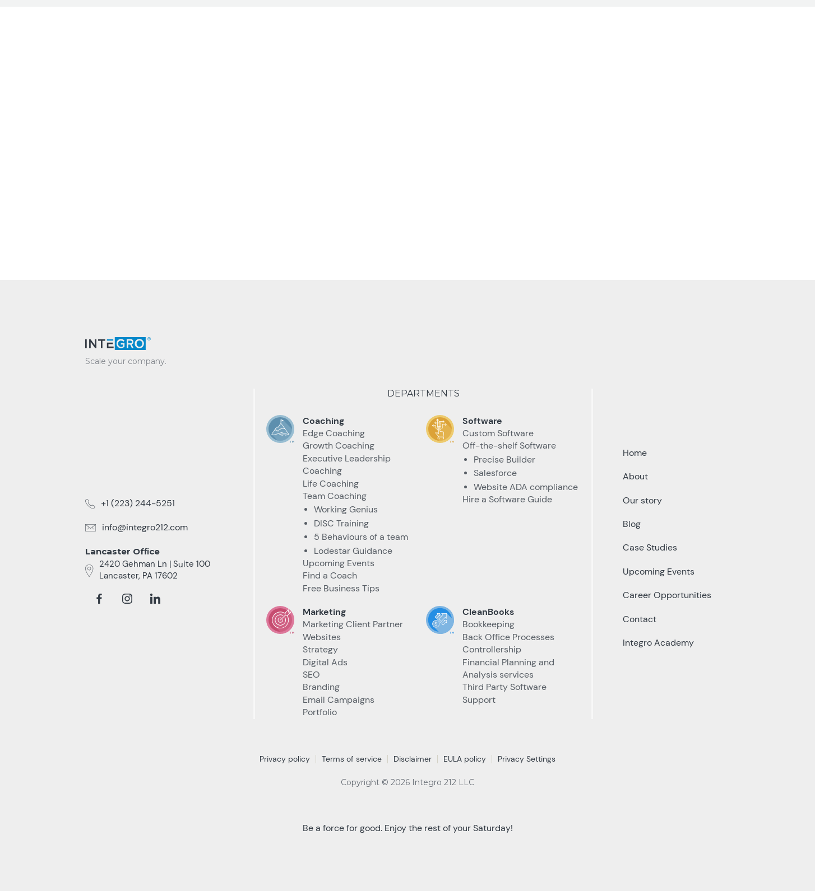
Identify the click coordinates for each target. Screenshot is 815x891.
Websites (322, 637)
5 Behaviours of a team (361, 537)
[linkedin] (155, 598)
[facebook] (99, 598)
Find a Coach (330, 575)
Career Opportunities (667, 595)
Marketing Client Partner (353, 624)
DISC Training (341, 523)
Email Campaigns (338, 700)
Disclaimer (412, 759)
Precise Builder (504, 459)
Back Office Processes (508, 637)
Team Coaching (335, 496)
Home (635, 453)
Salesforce (495, 473)
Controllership (491, 649)
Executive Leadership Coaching (347, 465)
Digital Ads (325, 662)
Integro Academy (658, 643)
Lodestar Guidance (353, 551)
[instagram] (127, 598)
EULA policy (464, 759)
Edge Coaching (334, 433)
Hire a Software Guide (507, 499)
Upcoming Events (338, 563)
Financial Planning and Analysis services (508, 668)
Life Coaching (331, 483)
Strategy (320, 649)
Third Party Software (504, 687)
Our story (642, 500)
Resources (558, 21)
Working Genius (346, 509)
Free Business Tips (341, 588)
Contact (639, 619)
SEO (311, 674)
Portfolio (320, 712)
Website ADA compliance (526, 487)
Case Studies (482, 21)
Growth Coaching (338, 445)
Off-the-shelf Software (509, 445)
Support (479, 700)
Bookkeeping (488, 624)
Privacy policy (285, 759)
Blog (632, 524)
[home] (130, 17)
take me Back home (407, 211)
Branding (321, 687)
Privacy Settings (526, 759)
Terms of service (352, 759)
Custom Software (498, 433)
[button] (412, 22)
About (635, 476)
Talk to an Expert (669, 22)
